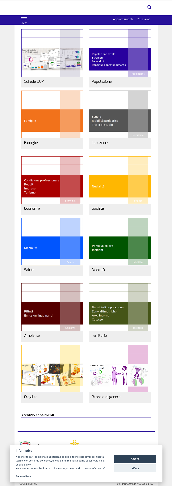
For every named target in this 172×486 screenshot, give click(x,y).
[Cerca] (138, 7)
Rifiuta (135, 468)
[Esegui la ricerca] (149, 7)
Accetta (135, 458)
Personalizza (23, 476)
